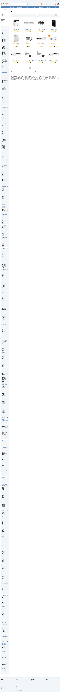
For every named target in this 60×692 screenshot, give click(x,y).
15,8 (3, 273)
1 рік (3, 478)
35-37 (3, 410)
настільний (3, 182)
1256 (3, 319)
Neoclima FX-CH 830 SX (41, 29)
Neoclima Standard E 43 (28, 29)
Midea (3, 47)
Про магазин (3, 0)
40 (2, 98)
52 (2, 174)
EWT (3, 41)
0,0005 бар (3, 503)
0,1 (2, 215)
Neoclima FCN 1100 (29, 44)
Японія (3, 89)
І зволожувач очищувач (4, 210)
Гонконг (3, 79)
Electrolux (3, 40)
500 (2, 523)
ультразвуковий (4, 432)
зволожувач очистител (4, 666)
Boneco (3, 33)
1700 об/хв (3, 147)
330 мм (3, 134)
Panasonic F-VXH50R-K (53, 29)
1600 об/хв (3, 153)
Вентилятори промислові (3, 17)
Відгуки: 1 (18, 43)
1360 (3, 284)
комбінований (4, 663)
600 (2, 522)
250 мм (3, 124)
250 (2, 521)
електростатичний (4, 658)
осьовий (3, 108)
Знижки (13, 0)
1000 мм (3, 138)
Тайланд (3, 87)
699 (2, 287)
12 (2, 157)
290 (2, 330)
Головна (2, 9)
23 (2, 589)
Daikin (3, 38)
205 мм (3, 130)
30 (2, 96)
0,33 (3, 497)
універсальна (4, 427)
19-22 (3, 401)
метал (3, 451)
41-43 (3, 409)
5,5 (2, 195)
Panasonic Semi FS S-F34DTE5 (16, 60)
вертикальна (4, 428)
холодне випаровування (4, 435)
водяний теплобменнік (4, 610)
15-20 (3, 392)
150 (2, 332)
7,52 (3, 246)
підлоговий (3, 376)
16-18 (3, 400)
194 (2, 318)
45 (2, 99)
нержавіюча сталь (4, 453)
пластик (3, 452)
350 (2, 524)
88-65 (3, 512)
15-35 (3, 386)
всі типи (3, 377)
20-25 (3, 393)
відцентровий (4, 181)
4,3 (2, 275)
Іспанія (3, 82)
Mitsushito (3, 51)
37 (2, 590)
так (2, 421)
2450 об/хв (3, 148)
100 (2, 328)
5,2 (2, 274)
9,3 (2, 550)
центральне (4, 622)
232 (2, 219)
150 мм (3, 122)
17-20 (3, 402)
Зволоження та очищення (3, 20)
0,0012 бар (3, 507)
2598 (3, 316)
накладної (3, 179)
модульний (3, 267)
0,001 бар (3, 505)
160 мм (3, 123)
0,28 (3, 495)
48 (2, 163)
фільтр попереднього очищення (4, 466)
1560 (3, 285)
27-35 (3, 395)
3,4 (2, 551)
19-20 (3, 403)
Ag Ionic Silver (4, 470)
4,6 (2, 567)
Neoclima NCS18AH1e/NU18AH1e (29, 60)
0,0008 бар (3, 506)
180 (2, 329)
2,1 (2, 553)
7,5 (2, 342)
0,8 (2, 227)
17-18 (3, 404)
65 (2, 222)
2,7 (2, 552)
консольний (4, 379)
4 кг (2, 530)
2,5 (2, 189)
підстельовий (4, 263)
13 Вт (3, 631)
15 (2, 297)
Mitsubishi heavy (4, 50)
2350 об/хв (3, 146)
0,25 (3, 494)
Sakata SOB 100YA (54, 44)
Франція (3, 88)
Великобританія (4, 80)
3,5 (2, 358)
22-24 (3, 396)
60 (2, 175)
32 (2, 221)
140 (2, 220)
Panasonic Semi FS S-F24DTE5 (41, 44)
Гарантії (10, 0)
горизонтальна (4, 426)
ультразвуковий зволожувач (4, 668)
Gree (3, 42)
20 (2, 167)
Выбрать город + (20, 0)
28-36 (3, 394)
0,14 (3, 488)
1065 (3, 315)
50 (2, 100)
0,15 (3, 489)
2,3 (2, 188)
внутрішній (3, 204)
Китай (3, 83)
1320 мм (3, 140)
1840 (3, 317)
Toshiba (3, 62)
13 (2, 300)
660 (2, 331)
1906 (3, 286)
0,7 (2, 233)
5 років (3, 482)
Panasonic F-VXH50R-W (16, 44)
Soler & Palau (4, 60)
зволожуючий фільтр (4, 469)
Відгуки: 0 (30, 43)
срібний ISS (4, 464)
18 (2, 158)
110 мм (3, 125)
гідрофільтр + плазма (4, 665)
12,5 (3, 348)
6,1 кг (3, 531)
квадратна (3, 441)
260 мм (3, 133)
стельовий (3, 378)
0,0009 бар (3, 504)
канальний (3, 180)
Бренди (7, 0)
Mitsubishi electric (3, 49)
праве (3, 621)
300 (2, 520)
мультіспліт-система (4, 75)
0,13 (3, 487)
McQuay (3, 46)
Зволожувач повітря (4, 209)
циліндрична (4, 445)
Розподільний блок (4, 381)
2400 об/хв (3, 145)
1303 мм (3, 139)
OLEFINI (3, 53)
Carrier (3, 34)
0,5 (2, 546)
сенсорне (3, 308)
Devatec (3, 39)
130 (2, 277)
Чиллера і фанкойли (4, 23)
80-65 (3, 513)
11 (2, 628)
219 (2, 276)
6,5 (2, 562)
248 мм (3, 131)
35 (2, 97)
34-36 (3, 412)
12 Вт (3, 630)
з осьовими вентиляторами (4, 266)
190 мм (3, 132)
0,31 (3, 496)
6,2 (2, 558)
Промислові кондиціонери (3, 12)
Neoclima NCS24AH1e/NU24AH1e (41, 60)
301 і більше (4, 70)
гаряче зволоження (4, 434)
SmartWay (3, 59)
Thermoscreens (4, 61)
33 (2, 579)
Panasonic (3, 54)
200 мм (3, 141)
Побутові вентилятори (3, 15)
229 (2, 254)
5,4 (2, 253)
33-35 (3, 411)
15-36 (3, 387)
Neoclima (3, 52)
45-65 (3, 388)
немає (3, 459)
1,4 (2, 234)
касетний (3, 264)
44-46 (3, 408)
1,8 (2, 235)
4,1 (2, 568)
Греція (3, 81)
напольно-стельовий (3, 375)
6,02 (3, 245)
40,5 (3, 172)
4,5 (2, 560)
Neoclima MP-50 (16, 29)
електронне (4, 307)
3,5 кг (3, 529)
